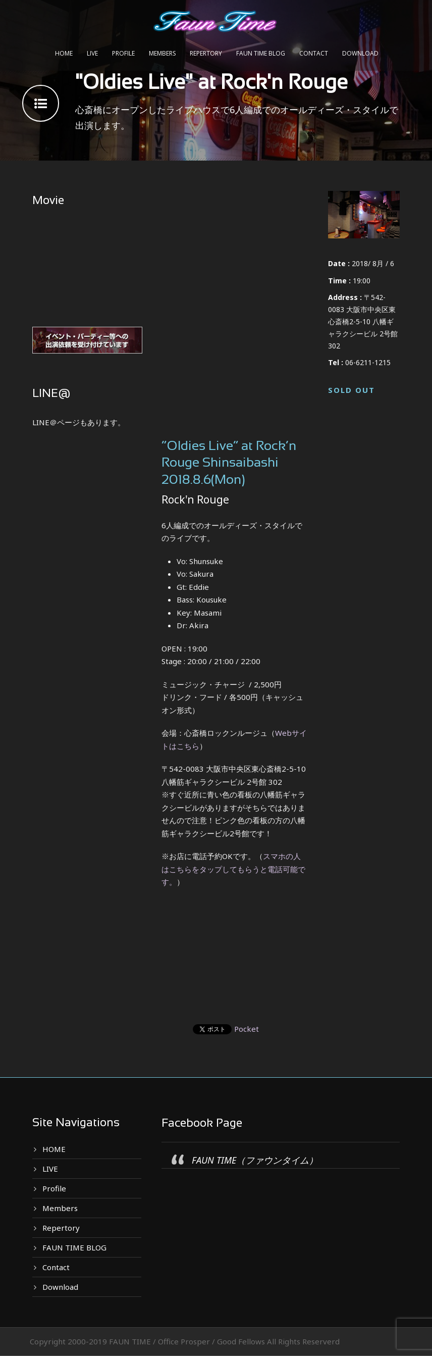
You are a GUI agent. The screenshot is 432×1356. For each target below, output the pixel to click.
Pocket (246, 1029)
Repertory (206, 53)
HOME (64, 53)
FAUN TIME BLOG (260, 53)
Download (360, 53)
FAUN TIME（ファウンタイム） (255, 1160)
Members (162, 53)
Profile (123, 53)
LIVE (92, 53)
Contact (313, 53)
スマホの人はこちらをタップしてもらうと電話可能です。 (233, 869)
